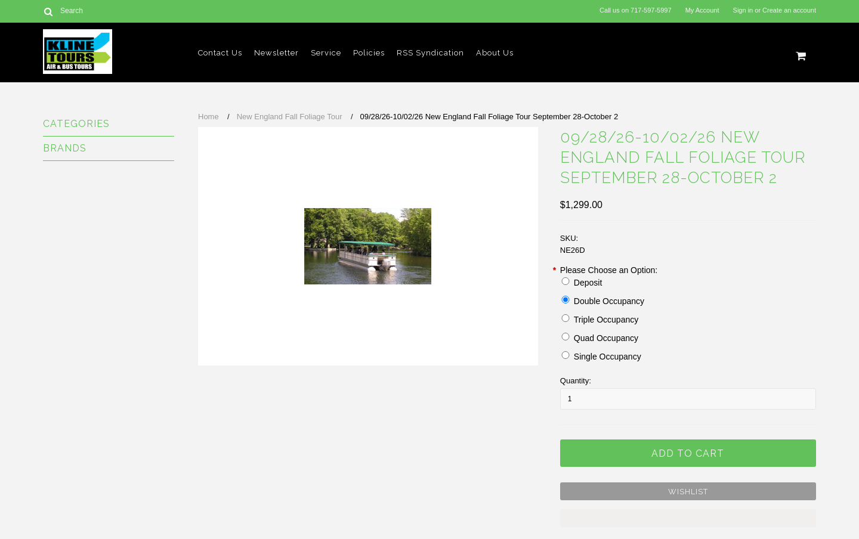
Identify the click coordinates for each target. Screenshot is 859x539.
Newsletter (276, 52)
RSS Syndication (430, 52)
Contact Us (220, 52)
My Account (702, 10)
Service (326, 52)
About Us (495, 52)
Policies (369, 52)
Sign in (743, 10)
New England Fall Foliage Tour (289, 116)
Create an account (789, 10)
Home (208, 116)
